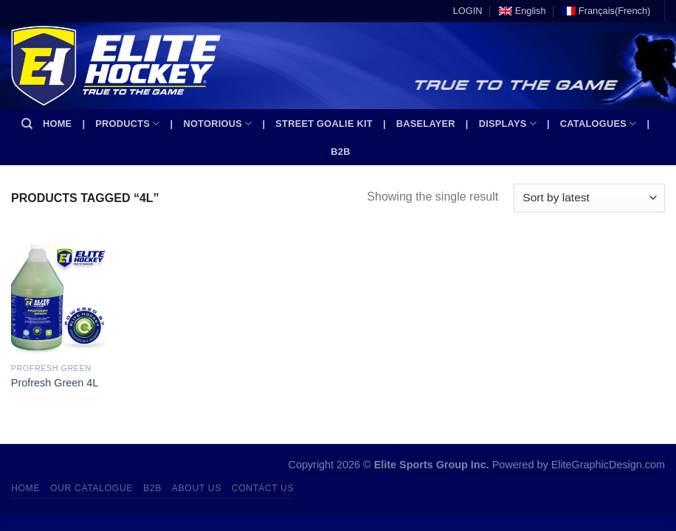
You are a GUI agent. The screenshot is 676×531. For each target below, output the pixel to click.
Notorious (217, 124)
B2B (340, 151)
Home (57, 123)
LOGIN (468, 10)
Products (127, 124)
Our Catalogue (91, 488)
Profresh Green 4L (54, 383)
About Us (196, 488)
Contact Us (263, 488)
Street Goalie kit (324, 123)
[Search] (26, 124)
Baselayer (425, 123)
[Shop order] (589, 198)
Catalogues (598, 124)
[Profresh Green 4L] (59, 297)
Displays (508, 124)
